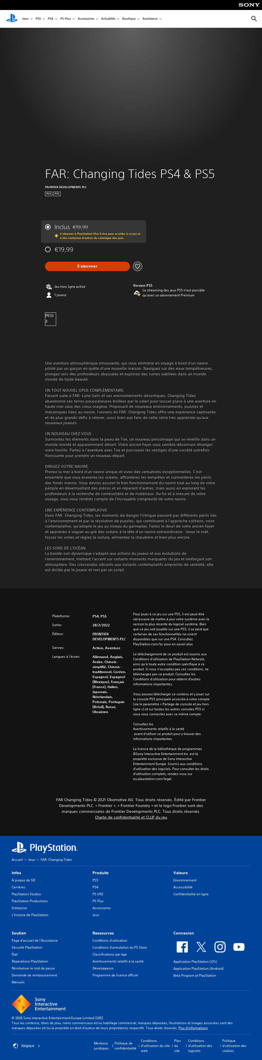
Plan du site (177, 1045)
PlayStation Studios (26, 894)
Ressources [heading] (103, 933)
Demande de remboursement (34, 975)
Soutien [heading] (19, 933)
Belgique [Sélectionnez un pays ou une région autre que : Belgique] (26, 1046)
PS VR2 (98, 894)
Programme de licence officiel (115, 975)
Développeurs (103, 968)
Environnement (184, 880)
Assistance (150, 19)
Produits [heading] (101, 872)
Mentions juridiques (101, 1046)
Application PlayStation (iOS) (195, 961)
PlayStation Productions (30, 901)
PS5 (38, 19)
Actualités (108, 19)
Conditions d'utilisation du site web (155, 1045)
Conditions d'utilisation (110, 940)
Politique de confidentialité (125, 1046)
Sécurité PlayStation (27, 947)
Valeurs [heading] (180, 872)
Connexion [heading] (183, 933)
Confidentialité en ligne (191, 894)
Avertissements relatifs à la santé (158, 729)
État (15, 954)
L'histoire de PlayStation (30, 914)
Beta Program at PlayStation (194, 975)
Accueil (17, 859)
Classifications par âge (110, 954)
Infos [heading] (16, 872)
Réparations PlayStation (30, 961)
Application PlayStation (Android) (198, 968)
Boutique (129, 19)
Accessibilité (183, 887)
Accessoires (86, 19)
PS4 (50, 19)
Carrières (18, 887)
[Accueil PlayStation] (12, 18)
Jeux (25, 19)
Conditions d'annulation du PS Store (120, 947)
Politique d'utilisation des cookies (234, 1045)
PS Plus (65, 19)
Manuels (18, 982)
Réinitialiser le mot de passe (33, 968)
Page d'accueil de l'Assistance (35, 940)
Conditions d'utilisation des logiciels (200, 1045)
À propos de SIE (23, 880)
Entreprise (19, 908)
